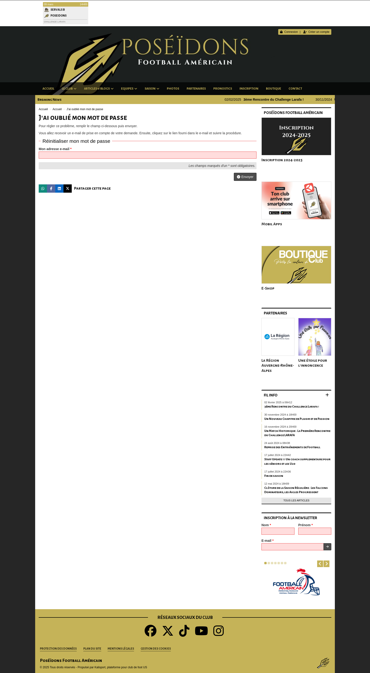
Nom (266, 525)
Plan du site (92, 648)
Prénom (305, 525)
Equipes (129, 88)
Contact (295, 88)
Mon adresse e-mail (55, 149)
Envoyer (245, 177)
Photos (173, 88)
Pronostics (222, 88)
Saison (152, 88)
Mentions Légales (121, 648)
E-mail (267, 541)
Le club (69, 88)
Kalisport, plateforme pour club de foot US (120, 667)
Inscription (249, 88)
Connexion (289, 32)
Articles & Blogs (99, 88)
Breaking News (50, 99)
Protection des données (58, 648)
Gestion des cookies (156, 648)
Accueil (48, 88)
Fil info (271, 395)
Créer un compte (316, 32)
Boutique (273, 88)
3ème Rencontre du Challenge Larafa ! (278, 99)
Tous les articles (296, 500)
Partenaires (196, 88)
